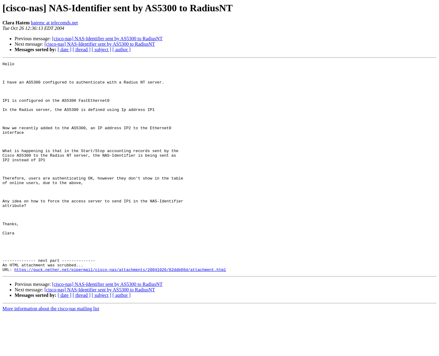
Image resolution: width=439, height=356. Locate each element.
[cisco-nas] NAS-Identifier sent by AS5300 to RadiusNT (107, 38)
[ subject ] (101, 49)
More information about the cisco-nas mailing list (50, 350)
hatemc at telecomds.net (54, 22)
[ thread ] (82, 49)
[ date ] (64, 49)
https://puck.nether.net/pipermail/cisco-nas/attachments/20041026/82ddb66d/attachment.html (120, 311)
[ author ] (121, 49)
